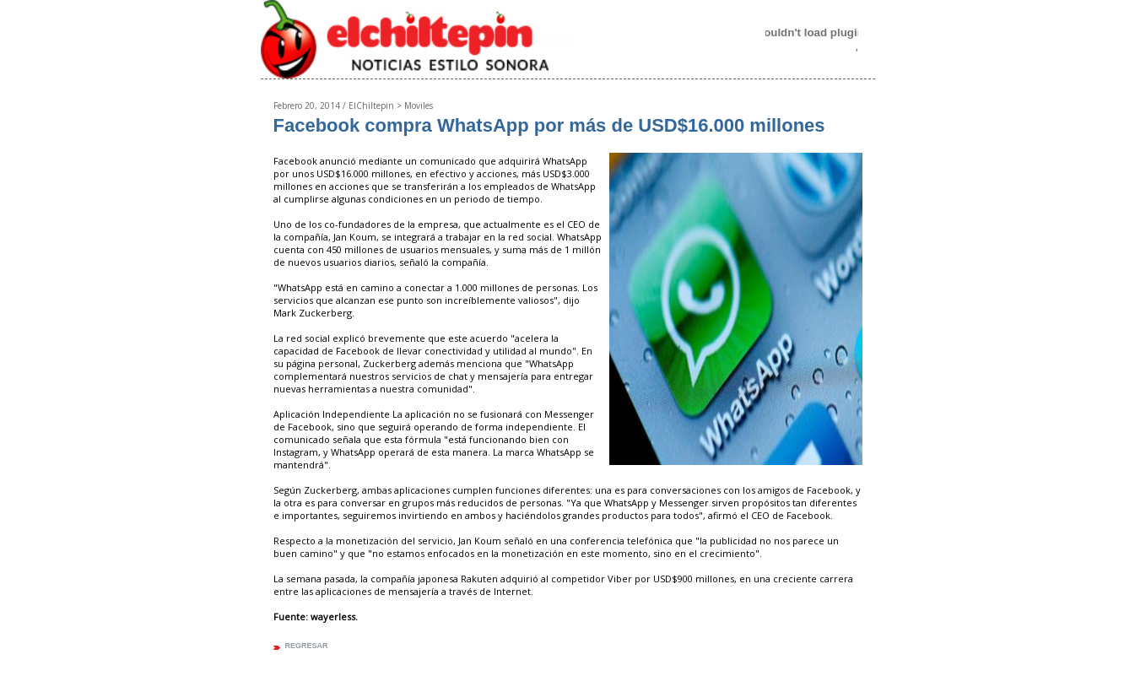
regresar (306, 645)
